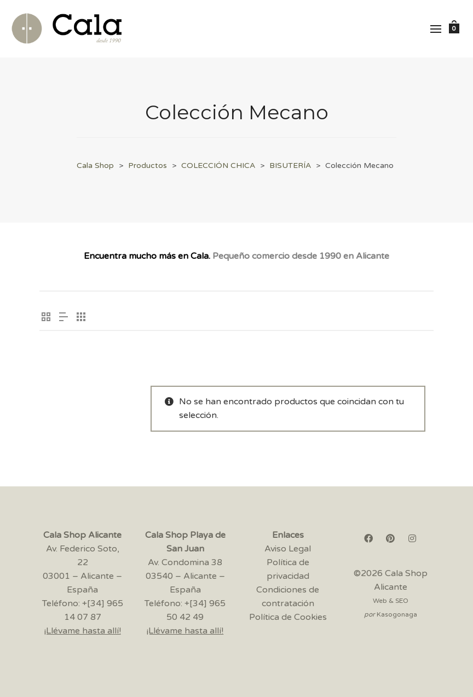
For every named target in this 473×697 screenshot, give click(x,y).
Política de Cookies (288, 617)
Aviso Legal (287, 548)
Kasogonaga (397, 614)
